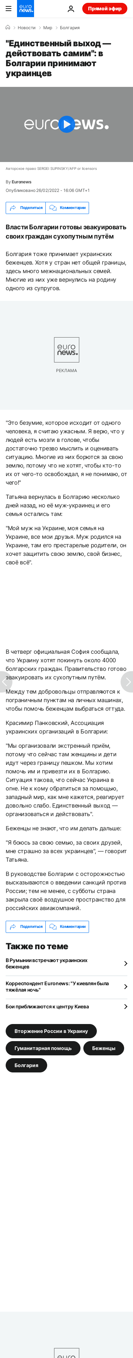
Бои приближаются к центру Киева (47, 1006)
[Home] (8, 27)
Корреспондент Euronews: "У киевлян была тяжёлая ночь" (57, 986)
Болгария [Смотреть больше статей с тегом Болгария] (26, 1065)
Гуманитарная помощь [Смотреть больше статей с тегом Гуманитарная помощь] (43, 1048)
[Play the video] (66, 124)
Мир (47, 28)
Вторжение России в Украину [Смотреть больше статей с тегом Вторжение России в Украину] (51, 1031)
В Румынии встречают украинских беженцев (47, 963)
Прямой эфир (105, 8)
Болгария (70, 28)
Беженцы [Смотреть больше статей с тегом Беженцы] (103, 1048)
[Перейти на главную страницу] (25, 8)
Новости (26, 28)
